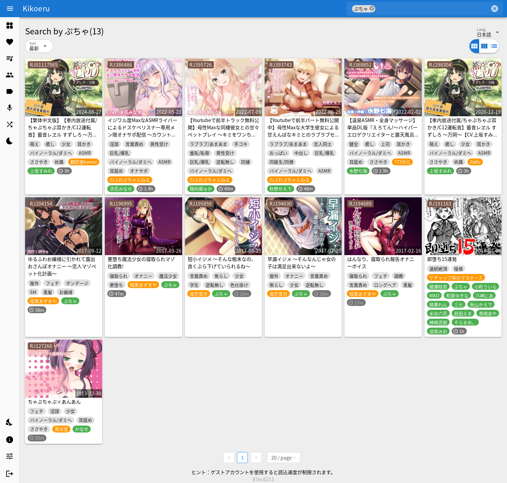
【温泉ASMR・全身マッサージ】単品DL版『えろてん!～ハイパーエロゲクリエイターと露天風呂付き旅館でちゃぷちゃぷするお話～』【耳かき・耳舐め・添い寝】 (382, 138)
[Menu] (10, 8)
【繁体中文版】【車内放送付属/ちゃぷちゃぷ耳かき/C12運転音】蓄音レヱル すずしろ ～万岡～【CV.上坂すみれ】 (62, 131)
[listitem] (9, 25)
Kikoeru (36, 8)
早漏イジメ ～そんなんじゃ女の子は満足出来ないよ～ (301, 262)
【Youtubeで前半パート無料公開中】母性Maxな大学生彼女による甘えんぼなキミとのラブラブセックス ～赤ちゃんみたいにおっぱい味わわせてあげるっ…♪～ (303, 134)
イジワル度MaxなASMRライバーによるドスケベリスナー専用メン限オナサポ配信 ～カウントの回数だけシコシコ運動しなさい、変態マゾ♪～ (142, 134)
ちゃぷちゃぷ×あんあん (54, 401)
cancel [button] (372, 8)
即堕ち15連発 (442, 258)
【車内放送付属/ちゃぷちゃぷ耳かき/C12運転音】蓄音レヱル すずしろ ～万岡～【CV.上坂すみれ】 (461, 131)
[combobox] (432, 8)
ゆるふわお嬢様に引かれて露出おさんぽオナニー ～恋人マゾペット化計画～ (62, 266)
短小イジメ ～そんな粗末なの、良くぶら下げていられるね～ (222, 262)
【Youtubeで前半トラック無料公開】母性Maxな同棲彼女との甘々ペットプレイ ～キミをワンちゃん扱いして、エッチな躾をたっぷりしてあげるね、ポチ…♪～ (223, 134)
